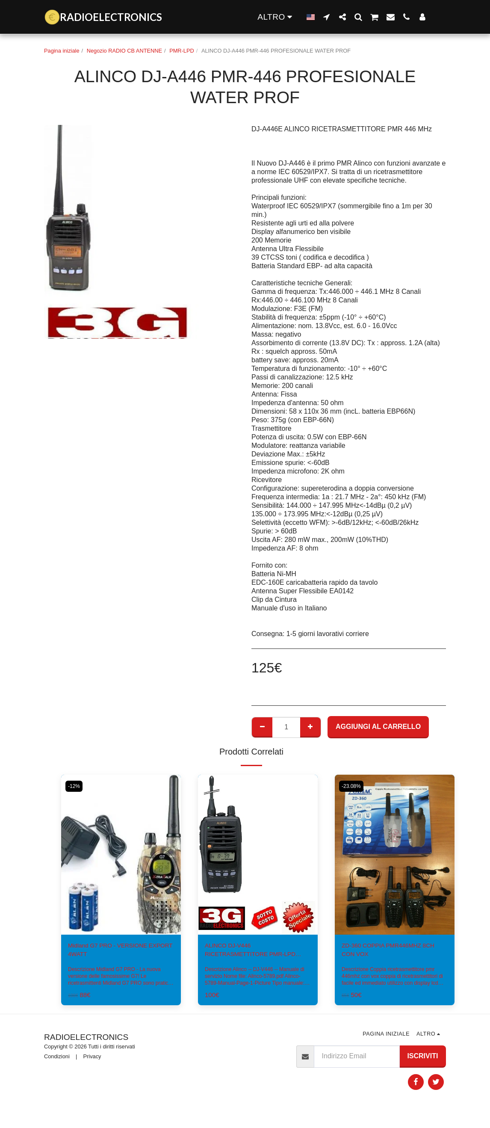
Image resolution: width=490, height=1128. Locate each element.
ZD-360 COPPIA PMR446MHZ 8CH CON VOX (388, 951)
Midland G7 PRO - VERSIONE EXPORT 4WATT (114, 951)
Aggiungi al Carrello (378, 726)
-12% (75, 786)
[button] (326, 16)
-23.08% (352, 786)
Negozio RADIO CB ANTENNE (124, 50)
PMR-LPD (181, 50)
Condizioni (57, 1059)
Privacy (92, 1059)
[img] (258, 854)
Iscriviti (422, 1059)
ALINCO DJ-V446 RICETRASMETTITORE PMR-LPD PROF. (251, 952)
